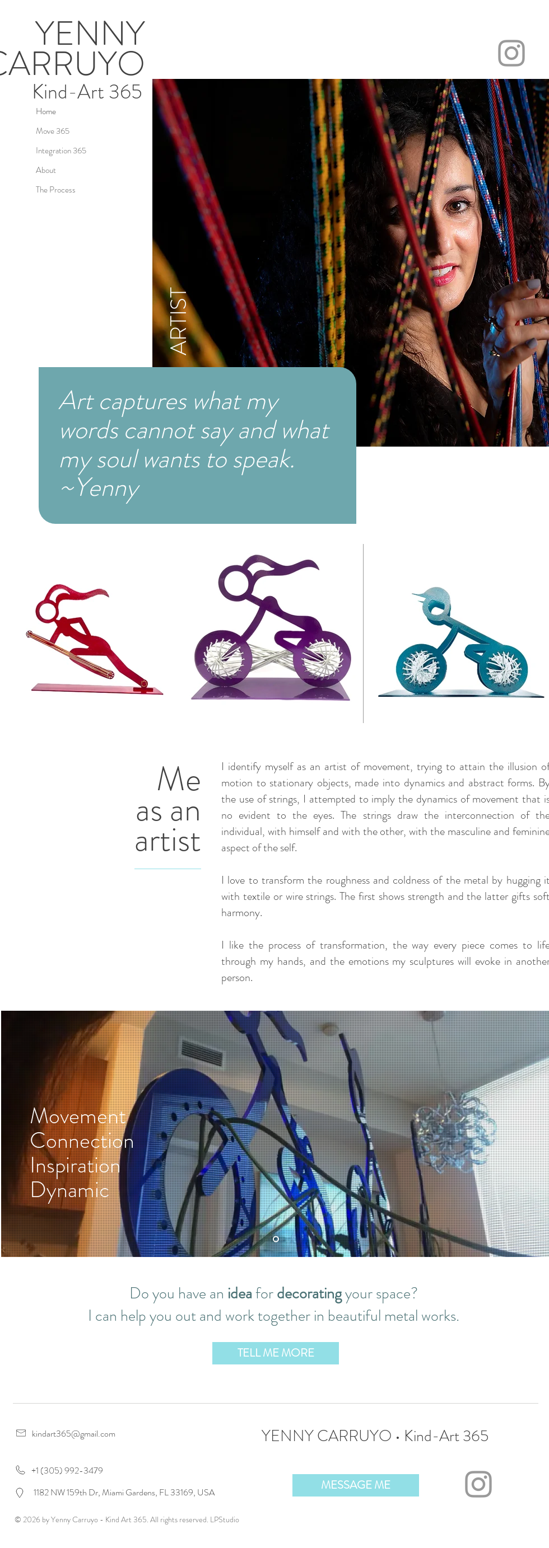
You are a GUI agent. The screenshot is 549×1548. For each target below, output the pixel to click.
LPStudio (224, 1519)
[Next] (534, 1133)
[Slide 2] (276, 1239)
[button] (275, 1353)
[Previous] (17, 1133)
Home (46, 111)
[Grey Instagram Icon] (511, 53)
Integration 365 (61, 150)
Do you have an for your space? (273, 1293)
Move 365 (52, 131)
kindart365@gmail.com (73, 1433)
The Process (56, 190)
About (46, 170)
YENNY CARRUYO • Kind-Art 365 (375, 1436)
